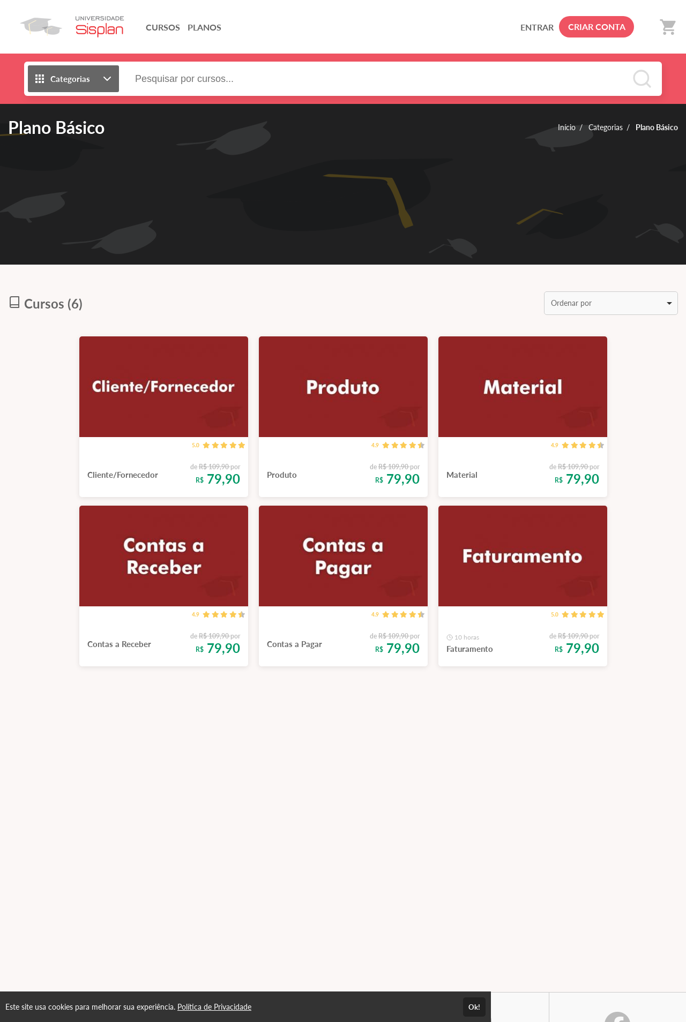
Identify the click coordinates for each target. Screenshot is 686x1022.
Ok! (474, 1007)
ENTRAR (537, 27)
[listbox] (611, 303)
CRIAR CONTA (596, 26)
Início (567, 127)
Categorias (605, 127)
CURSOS (163, 27)
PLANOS (204, 27)
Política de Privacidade (214, 1006)
